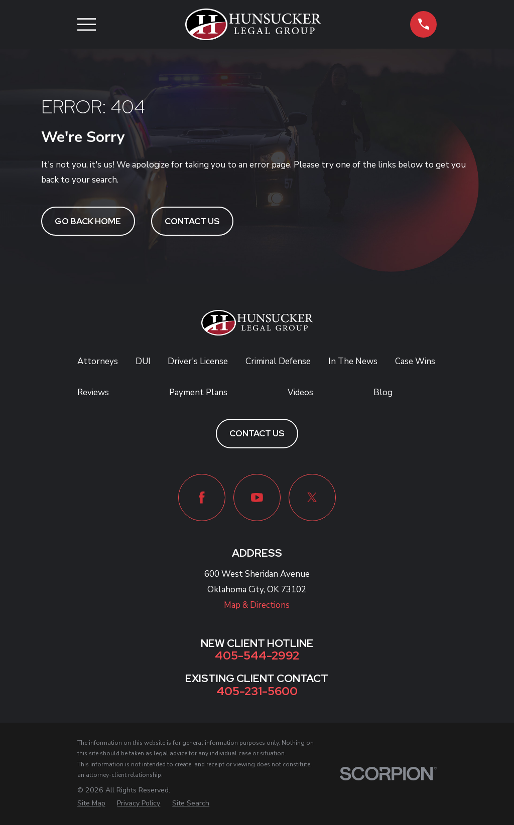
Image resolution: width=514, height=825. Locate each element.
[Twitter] (312, 497)
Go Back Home (88, 221)
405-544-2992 (257, 655)
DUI (143, 361)
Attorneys (97, 361)
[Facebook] (201, 497)
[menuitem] (91, 803)
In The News (352, 361)
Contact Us (192, 221)
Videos (300, 392)
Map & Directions (257, 605)
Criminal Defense (278, 361)
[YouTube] (257, 497)
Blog (383, 392)
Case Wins (415, 361)
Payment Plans (198, 392)
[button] (423, 24)
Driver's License (198, 361)
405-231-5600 (257, 691)
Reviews (93, 392)
